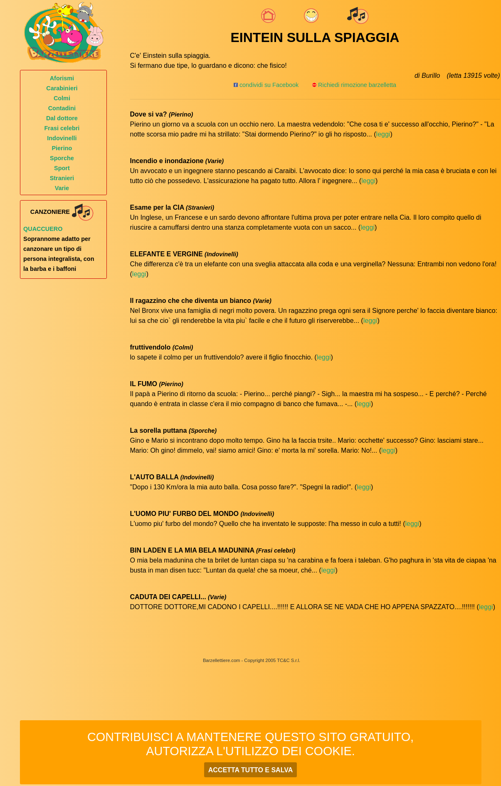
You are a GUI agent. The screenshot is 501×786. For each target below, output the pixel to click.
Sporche (62, 158)
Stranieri (62, 178)
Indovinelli (62, 138)
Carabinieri (61, 88)
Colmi (62, 98)
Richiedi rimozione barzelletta (357, 85)
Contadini (62, 108)
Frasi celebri (62, 128)
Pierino (62, 148)
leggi (383, 134)
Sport (62, 168)
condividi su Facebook (266, 85)
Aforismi (62, 78)
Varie (62, 188)
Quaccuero (42, 229)
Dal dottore (62, 118)
